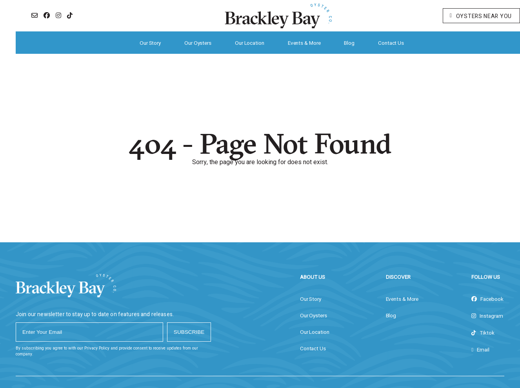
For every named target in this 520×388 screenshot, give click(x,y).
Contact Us (391, 43)
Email (480, 350)
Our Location (249, 43)
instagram (487, 316)
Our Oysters (197, 43)
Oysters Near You (481, 16)
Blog (349, 43)
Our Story (150, 43)
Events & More (304, 43)
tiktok (483, 333)
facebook (487, 299)
